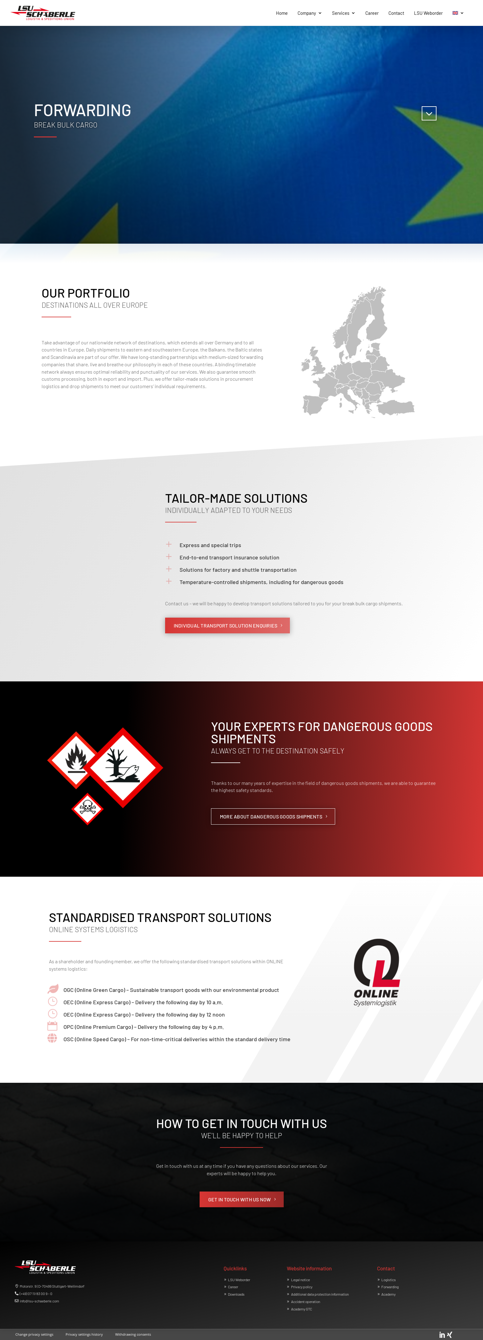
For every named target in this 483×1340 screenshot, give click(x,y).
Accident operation (305, 1301)
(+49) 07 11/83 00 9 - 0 (36, 1293)
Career (233, 1287)
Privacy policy (301, 1287)
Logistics (388, 1279)
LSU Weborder (239, 1279)
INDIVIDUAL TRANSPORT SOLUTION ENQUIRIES (226, 625)
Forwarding (390, 1287)
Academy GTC (301, 1309)
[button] (34, 1333)
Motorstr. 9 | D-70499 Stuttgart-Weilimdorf (52, 1286)
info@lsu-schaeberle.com (39, 1301)
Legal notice (300, 1279)
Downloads (236, 1294)
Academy (388, 1294)
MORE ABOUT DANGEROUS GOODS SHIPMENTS (271, 816)
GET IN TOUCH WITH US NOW (239, 1199)
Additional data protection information (320, 1294)
